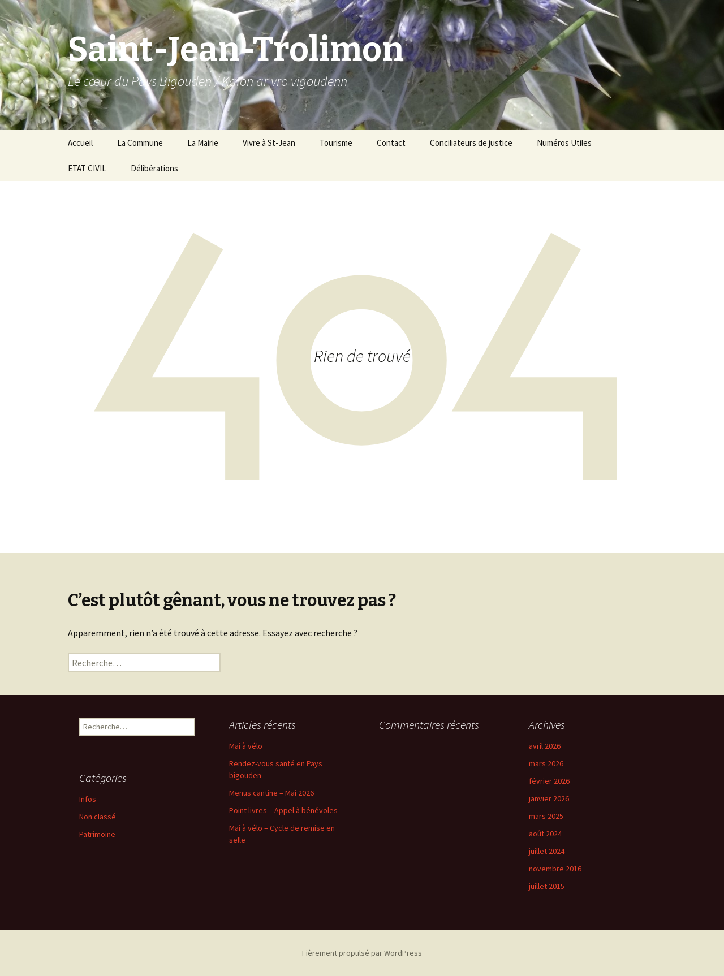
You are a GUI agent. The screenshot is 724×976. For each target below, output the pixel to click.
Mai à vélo (245, 746)
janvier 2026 (549, 798)
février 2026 (549, 781)
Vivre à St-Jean (269, 142)
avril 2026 (545, 746)
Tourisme (336, 142)
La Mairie (202, 142)
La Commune (140, 142)
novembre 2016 (555, 868)
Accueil (80, 142)
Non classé (97, 816)
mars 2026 (546, 763)
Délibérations (154, 168)
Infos (87, 799)
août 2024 (545, 833)
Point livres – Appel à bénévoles (283, 810)
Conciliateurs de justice (471, 142)
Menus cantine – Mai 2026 (271, 793)
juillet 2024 (546, 851)
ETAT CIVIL (87, 168)
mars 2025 (546, 816)
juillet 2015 (546, 886)
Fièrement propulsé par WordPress (362, 953)
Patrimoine (97, 834)
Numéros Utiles (564, 142)
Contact (391, 142)
